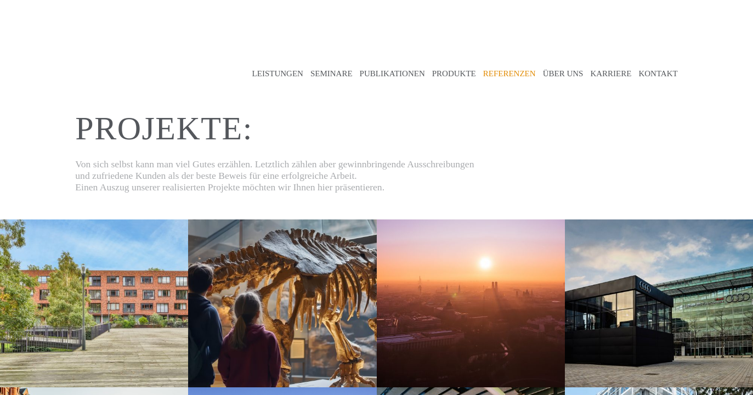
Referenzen (509, 73)
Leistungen (277, 73)
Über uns (563, 73)
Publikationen (392, 73)
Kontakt (657, 73)
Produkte (454, 73)
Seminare (331, 73)
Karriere (610, 73)
